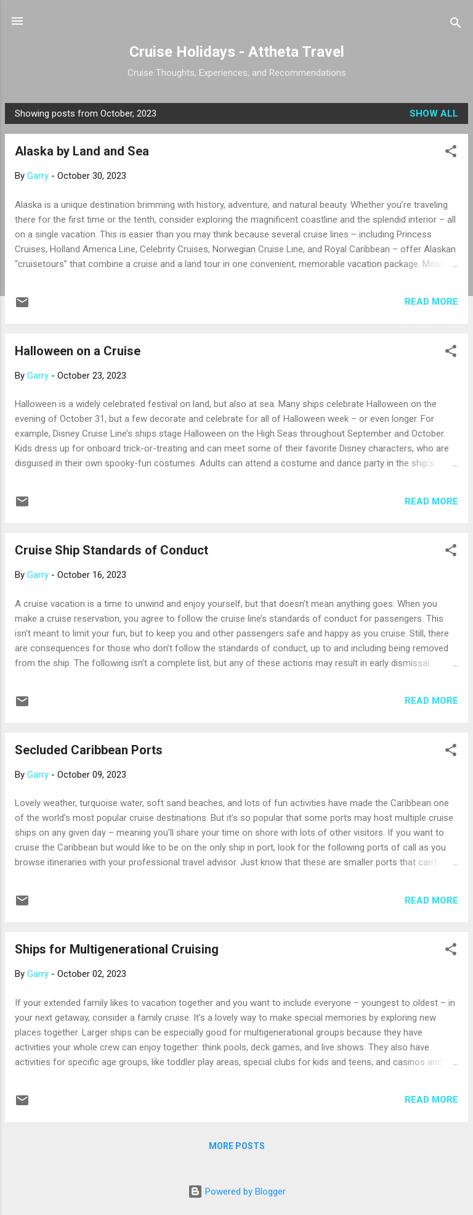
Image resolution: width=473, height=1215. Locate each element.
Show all (434, 113)
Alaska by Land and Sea (82, 151)
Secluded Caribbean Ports (89, 750)
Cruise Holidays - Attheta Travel (236, 51)
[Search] (455, 25)
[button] (450, 153)
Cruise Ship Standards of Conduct (111, 550)
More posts (237, 1146)
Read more (431, 301)
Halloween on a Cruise (77, 351)
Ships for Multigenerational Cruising (117, 949)
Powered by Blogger (237, 1191)
